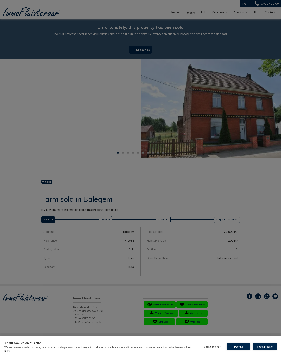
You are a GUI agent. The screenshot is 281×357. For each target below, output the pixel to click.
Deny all (238, 347)
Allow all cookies (265, 347)
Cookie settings (212, 347)
